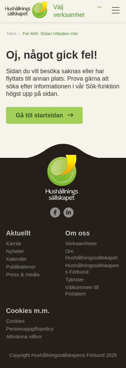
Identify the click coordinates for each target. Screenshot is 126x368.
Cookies (15, 321)
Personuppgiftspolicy (29, 329)
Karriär (14, 243)
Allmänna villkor (24, 336)
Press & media (22, 274)
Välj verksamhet (68, 11)
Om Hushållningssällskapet (91, 254)
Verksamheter (81, 243)
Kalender (16, 259)
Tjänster (74, 279)
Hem (11, 33)
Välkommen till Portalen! (81, 290)
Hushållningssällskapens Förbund (92, 268)
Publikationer (21, 267)
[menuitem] (77, 11)
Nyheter (15, 251)
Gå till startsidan (39, 115)
